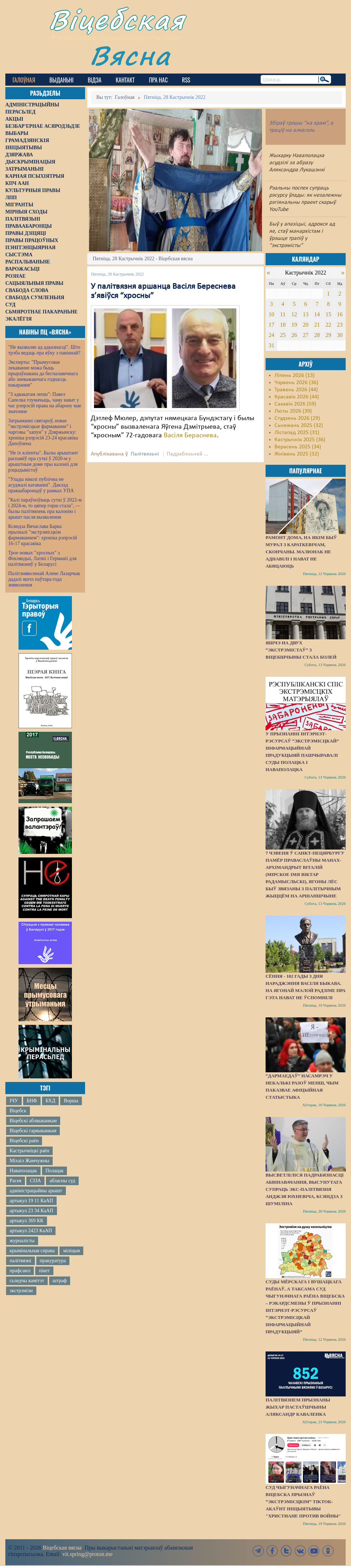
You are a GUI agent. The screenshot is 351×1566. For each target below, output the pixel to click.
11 (282, 314)
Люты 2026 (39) (293, 411)
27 (305, 335)
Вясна (130, 55)
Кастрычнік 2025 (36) (299, 440)
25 (282, 335)
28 (317, 335)
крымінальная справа (32, 1250)
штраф (60, 1280)
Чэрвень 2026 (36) (296, 383)
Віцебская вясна (62, 1548)
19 (294, 325)
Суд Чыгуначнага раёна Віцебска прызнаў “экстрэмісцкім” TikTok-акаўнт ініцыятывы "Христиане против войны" (303, 1502)
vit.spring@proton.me (87, 1554)
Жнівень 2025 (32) (296, 454)
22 (328, 325)
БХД (50, 1100)
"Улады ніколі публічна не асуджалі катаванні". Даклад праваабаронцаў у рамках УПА (41, 485)
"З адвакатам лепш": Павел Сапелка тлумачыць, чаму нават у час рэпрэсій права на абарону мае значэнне (44, 403)
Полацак (55, 1170)
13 (305, 314)
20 (305, 325)
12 (294, 314)
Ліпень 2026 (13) (294, 375)
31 (271, 345)
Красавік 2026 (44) (296, 397)
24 (271, 335)
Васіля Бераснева (190, 435)
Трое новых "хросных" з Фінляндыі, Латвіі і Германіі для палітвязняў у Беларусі (42, 558)
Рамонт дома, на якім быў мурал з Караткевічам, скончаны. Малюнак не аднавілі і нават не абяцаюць (301, 552)
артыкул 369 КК (26, 1220)
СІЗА (35, 1180)
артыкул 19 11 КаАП (31, 1200)
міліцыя (71, 1250)
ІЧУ (14, 1100)
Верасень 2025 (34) (297, 447)
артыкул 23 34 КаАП (31, 1210)
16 (339, 314)
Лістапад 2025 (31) (296, 432)
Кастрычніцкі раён (29, 1150)
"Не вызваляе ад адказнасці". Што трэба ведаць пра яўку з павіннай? (44, 350)
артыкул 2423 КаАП (31, 1230)
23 (339, 325)
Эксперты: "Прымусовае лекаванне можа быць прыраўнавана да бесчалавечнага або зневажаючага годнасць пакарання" (43, 373)
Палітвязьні (145, 454)
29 (328, 335)
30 (339, 335)
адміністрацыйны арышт (36, 1190)
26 (294, 335)
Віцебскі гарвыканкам (33, 1130)
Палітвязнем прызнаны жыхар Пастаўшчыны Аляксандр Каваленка (298, 1407)
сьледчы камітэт (27, 1280)
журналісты (22, 1240)
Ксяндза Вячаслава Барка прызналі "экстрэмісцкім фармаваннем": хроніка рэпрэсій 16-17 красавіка (42, 535)
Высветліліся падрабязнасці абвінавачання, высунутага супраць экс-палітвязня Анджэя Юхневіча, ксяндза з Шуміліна (305, 1189)
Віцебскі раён (24, 1140)
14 (317, 314)
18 (282, 325)
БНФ (32, 1100)
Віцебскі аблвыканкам (33, 1120)
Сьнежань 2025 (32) (298, 425)
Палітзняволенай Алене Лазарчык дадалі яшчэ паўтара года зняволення (44, 579)
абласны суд (62, 1180)
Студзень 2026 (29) (297, 418)
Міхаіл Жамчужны (29, 1160)
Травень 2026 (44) (296, 390)
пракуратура (53, 1260)
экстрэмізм (21, 1290)
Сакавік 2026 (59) (295, 404)
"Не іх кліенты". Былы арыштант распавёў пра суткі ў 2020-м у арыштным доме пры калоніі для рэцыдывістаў (43, 461)
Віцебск (18, 1110)
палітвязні (20, 1260)
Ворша (71, 1100)
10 (271, 314)
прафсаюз (20, 1270)
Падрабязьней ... (187, 454)
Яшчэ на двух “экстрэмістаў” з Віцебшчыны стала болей (301, 650)
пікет (44, 1270)
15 (328, 314)
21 (317, 325)
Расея (15, 1180)
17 (271, 325)
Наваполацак (23, 1170)
